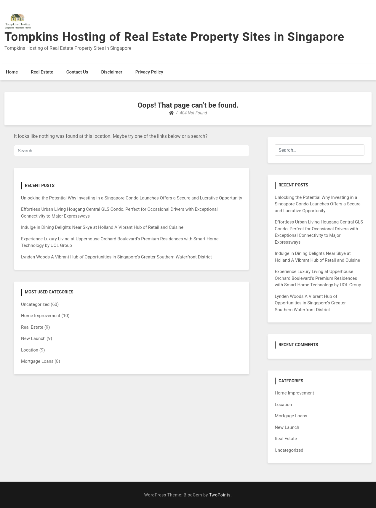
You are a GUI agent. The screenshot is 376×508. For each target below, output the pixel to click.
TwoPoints (220, 495)
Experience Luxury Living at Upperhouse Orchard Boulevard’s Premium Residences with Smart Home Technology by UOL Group (318, 278)
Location (29, 350)
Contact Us (77, 72)
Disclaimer (111, 72)
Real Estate (42, 72)
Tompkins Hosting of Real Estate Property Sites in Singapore (174, 37)
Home (12, 72)
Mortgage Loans (37, 361)
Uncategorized (35, 304)
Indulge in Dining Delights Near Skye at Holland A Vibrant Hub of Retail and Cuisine (102, 227)
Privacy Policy (149, 72)
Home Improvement (40, 315)
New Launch (33, 338)
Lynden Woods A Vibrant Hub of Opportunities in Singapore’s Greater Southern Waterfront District (116, 257)
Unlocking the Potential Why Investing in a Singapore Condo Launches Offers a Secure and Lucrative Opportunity (131, 198)
